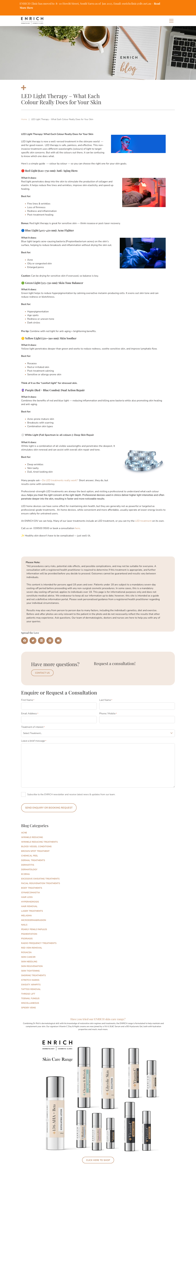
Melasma (26, 913)
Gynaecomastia (30, 890)
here (77, 528)
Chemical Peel (29, 853)
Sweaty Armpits (31, 982)
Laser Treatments (32, 908)
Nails (24, 922)
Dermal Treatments (33, 858)
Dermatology (29, 867)
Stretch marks (30, 977)
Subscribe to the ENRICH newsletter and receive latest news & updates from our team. (71, 793)
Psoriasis (27, 936)
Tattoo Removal (31, 986)
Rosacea (26, 950)
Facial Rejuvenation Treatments (40, 881)
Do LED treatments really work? (60, 480)
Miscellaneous (30, 1000)
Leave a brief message (33, 739)
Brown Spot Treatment (35, 848)
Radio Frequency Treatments (39, 940)
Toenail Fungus (30, 996)
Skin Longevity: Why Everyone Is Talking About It (55, 1204)
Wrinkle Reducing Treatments (39, 839)
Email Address (29, 713)
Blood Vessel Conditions (36, 844)
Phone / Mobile (108, 713)
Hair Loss (27, 894)
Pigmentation (29, 931)
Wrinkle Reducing (32, 835)
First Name (27, 700)
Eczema (25, 871)
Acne (24, 830)
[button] (24, 640)
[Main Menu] (171, 20)
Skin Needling (29, 959)
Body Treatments (31, 885)
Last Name (105, 700)
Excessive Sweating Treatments (40, 876)
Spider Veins (28, 1005)
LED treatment (143, 521)
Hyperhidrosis (30, 899)
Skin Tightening (30, 968)
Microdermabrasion (33, 917)
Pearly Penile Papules (34, 927)
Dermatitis (27, 862)
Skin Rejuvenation (32, 963)
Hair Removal (29, 904)
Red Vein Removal (31, 945)
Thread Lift (28, 991)
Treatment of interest (33, 725)
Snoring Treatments (33, 973)
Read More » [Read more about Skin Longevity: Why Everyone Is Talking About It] (32, 1225)
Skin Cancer (28, 954)
